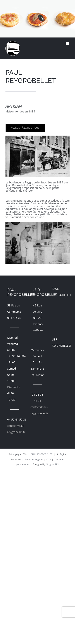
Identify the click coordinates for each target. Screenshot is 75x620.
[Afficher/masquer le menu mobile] (68, 43)
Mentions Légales (34, 459)
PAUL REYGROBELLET (41, 454)
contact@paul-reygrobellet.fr (14, 429)
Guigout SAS (52, 464)
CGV (48, 459)
